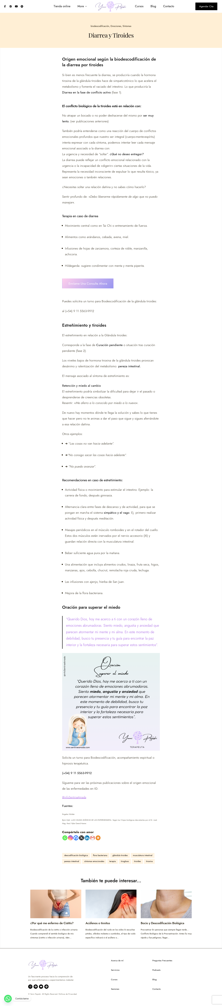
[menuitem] (61, 6)
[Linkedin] (87, 837)
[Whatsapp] (64, 837)
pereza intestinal (71, 861)
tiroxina (149, 861)
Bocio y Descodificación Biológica (163, 923)
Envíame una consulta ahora (88, 283)
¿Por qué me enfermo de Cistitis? (52, 923)
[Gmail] (92, 837)
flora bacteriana (100, 855)
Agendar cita (206, 6)
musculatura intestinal (142, 855)
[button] (81, 6)
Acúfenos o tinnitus (98, 923)
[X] (81, 837)
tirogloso (125, 861)
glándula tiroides (120, 855)
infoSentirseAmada (75, 797)
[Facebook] (75, 837)
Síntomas (127, 26)
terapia (112, 861)
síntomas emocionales (94, 861)
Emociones (116, 26)
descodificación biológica (76, 855)
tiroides (137, 861)
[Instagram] (70, 837)
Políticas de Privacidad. (68, 994)
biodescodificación (100, 26)
